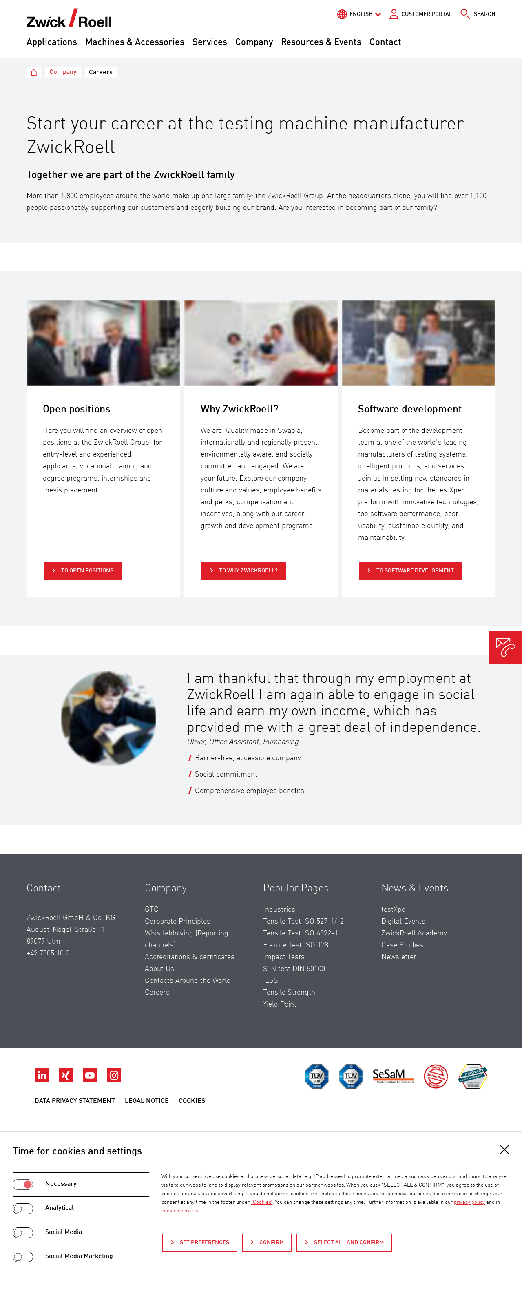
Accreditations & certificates (189, 957)
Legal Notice (147, 1101)
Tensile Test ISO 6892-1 (300, 933)
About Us (159, 969)
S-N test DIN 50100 (294, 969)
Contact (385, 42)
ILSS (270, 980)
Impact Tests (284, 957)
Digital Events (403, 921)
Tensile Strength (289, 992)
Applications (52, 42)
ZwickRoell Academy (414, 933)
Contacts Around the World (188, 980)
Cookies (192, 1101)
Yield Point (279, 1004)
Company (254, 42)
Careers (157, 992)
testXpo (393, 909)
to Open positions (86, 571)
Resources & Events (321, 42)
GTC (152, 909)
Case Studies (402, 945)
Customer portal (426, 14)
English (361, 14)
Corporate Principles (177, 921)
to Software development (414, 571)
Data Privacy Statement (75, 1101)
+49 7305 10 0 (48, 953)
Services (209, 42)
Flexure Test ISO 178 (295, 945)
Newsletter (398, 957)
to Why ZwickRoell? (248, 571)
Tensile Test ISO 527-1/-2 (303, 921)
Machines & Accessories (134, 42)
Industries (279, 909)
